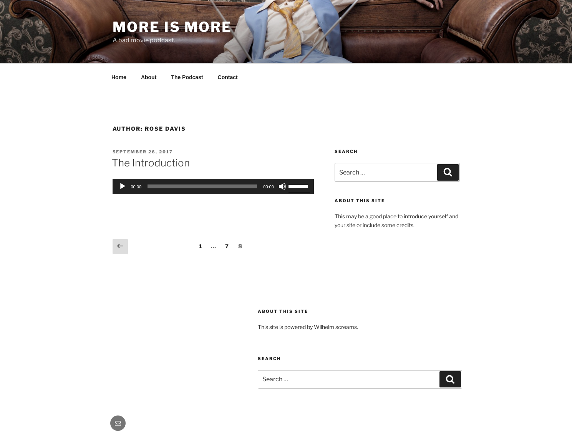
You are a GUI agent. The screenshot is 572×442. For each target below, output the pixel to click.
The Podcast (187, 77)
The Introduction (151, 163)
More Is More (172, 26)
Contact (228, 77)
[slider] (202, 186)
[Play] (122, 186)
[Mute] (282, 186)
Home (118, 77)
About (148, 77)
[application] (213, 186)
